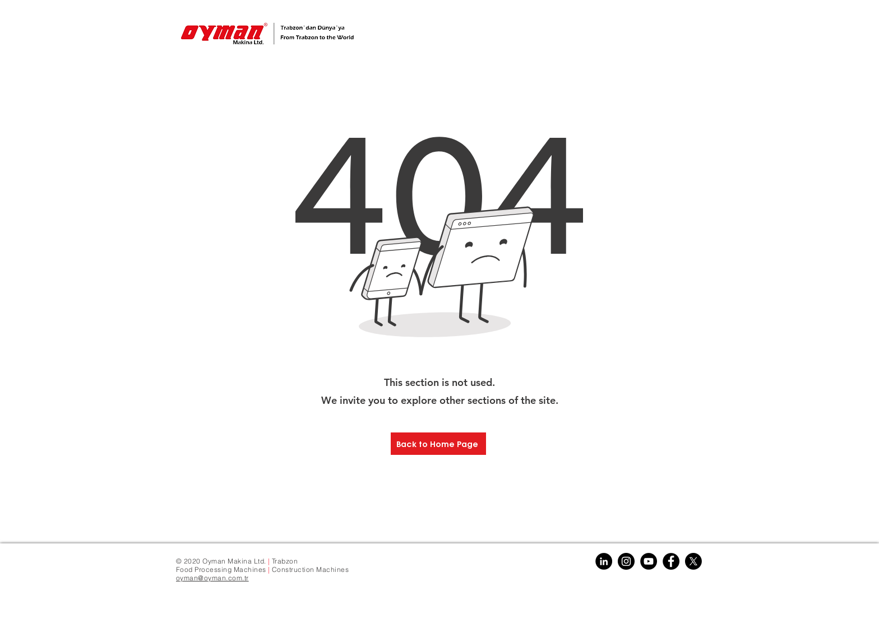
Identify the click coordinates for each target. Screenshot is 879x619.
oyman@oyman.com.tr (212, 578)
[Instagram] (626, 561)
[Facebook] (671, 561)
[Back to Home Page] (438, 443)
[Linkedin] (603, 561)
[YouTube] (648, 561)
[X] (693, 561)
